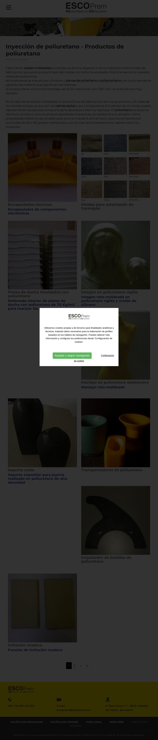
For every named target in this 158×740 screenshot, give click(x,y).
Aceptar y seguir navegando (72, 343)
